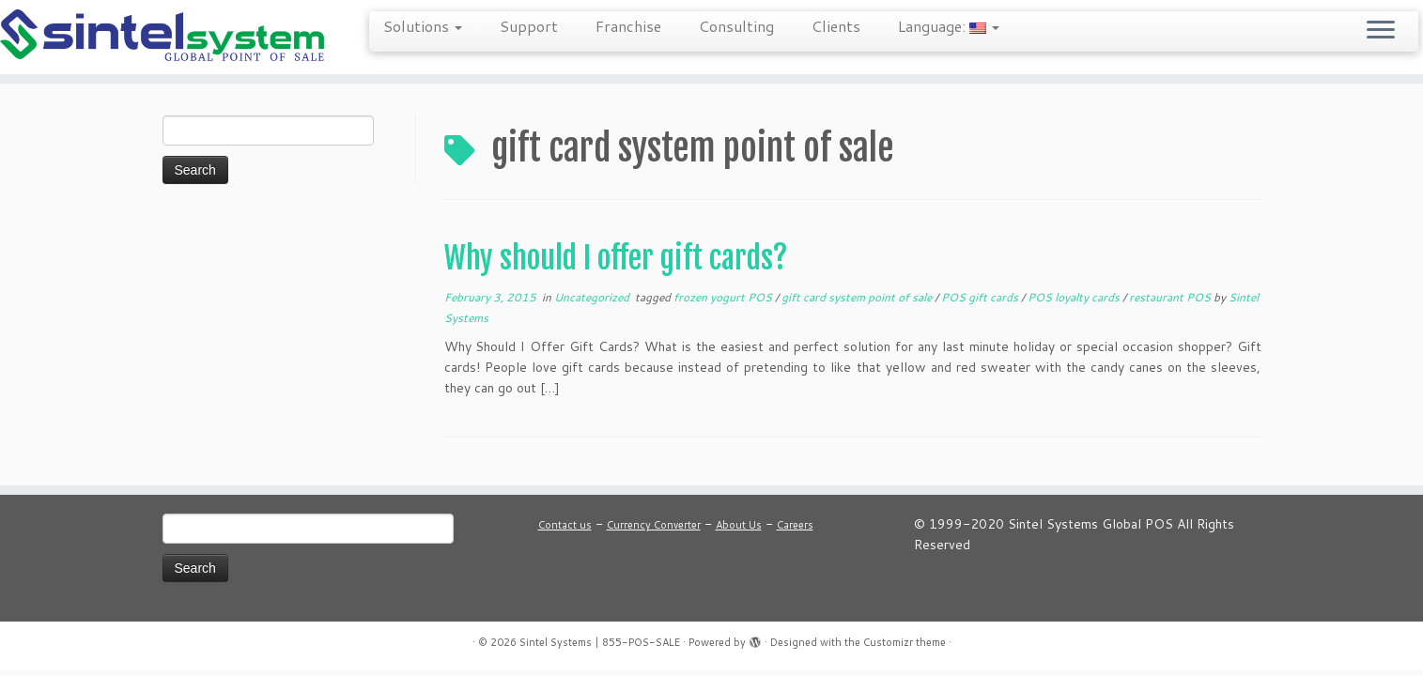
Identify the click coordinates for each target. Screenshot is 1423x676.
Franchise (628, 26)
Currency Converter (654, 524)
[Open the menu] (1381, 31)
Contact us (565, 524)
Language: (948, 26)
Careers (795, 524)
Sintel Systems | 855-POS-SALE (599, 642)
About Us (739, 524)
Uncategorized (593, 297)
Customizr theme (904, 642)
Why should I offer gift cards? (616, 258)
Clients (836, 26)
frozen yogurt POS (724, 297)
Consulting (736, 26)
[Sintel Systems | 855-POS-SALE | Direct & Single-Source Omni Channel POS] (164, 37)
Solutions (422, 26)
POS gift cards (981, 297)
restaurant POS (1171, 297)
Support (529, 26)
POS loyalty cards (1075, 297)
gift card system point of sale (858, 297)
